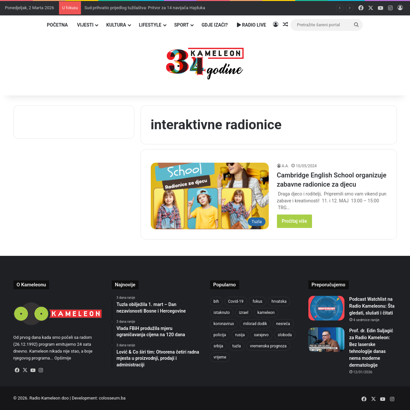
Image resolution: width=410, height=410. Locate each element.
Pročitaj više (294, 221)
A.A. (285, 166)
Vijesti (85, 25)
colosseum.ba (112, 398)
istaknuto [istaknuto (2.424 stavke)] (222, 312)
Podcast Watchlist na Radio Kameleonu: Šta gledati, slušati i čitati (372, 306)
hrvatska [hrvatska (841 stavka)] (279, 301)
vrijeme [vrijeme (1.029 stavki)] (220, 357)
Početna (57, 25)
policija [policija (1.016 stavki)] (220, 335)
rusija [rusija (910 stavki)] (240, 335)
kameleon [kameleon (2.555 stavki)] (266, 312)
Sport (181, 25)
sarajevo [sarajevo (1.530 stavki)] (261, 335)
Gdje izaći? (215, 25)
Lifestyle (150, 25)
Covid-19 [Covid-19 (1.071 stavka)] (236, 301)
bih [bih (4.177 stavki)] (216, 301)
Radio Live (251, 25)
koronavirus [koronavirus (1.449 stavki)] (224, 323)
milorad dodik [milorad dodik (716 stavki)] (255, 323)
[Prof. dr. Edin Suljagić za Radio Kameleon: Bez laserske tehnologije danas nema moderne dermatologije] (326, 339)
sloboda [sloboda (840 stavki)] (285, 335)
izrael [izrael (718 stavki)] (243, 312)
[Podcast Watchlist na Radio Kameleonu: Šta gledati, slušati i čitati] (326, 308)
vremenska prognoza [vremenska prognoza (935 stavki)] (268, 346)
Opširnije (62, 358)
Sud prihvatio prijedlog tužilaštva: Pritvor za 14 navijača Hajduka (144, 7)
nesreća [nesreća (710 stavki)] (283, 323)
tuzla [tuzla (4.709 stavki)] (236, 346)
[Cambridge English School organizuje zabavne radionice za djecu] (210, 196)
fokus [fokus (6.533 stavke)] (258, 301)
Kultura (116, 25)
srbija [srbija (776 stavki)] (218, 346)
